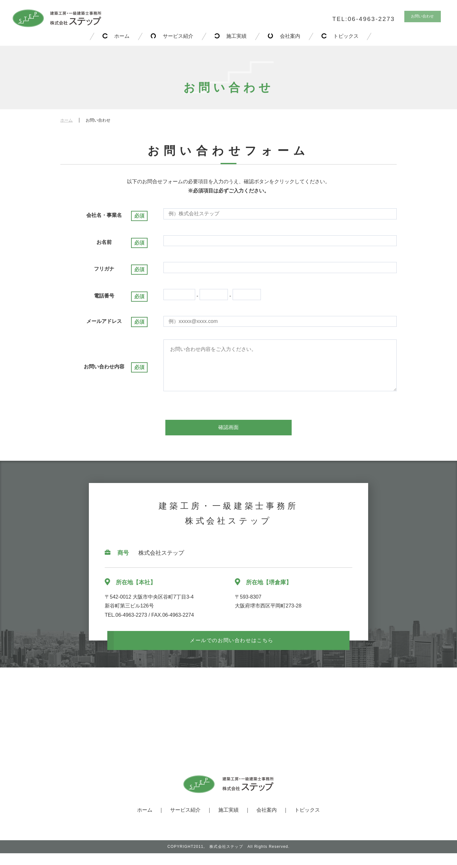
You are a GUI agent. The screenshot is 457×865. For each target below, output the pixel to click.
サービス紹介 (176, 36)
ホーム (118, 36)
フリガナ (104, 269)
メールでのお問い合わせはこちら (231, 652)
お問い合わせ (419, 18)
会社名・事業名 (104, 215)
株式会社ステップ (226, 858)
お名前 (104, 242)
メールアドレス (104, 321)
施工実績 (236, 36)
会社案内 (291, 36)
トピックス (349, 36)
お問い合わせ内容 (104, 372)
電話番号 (104, 295)
